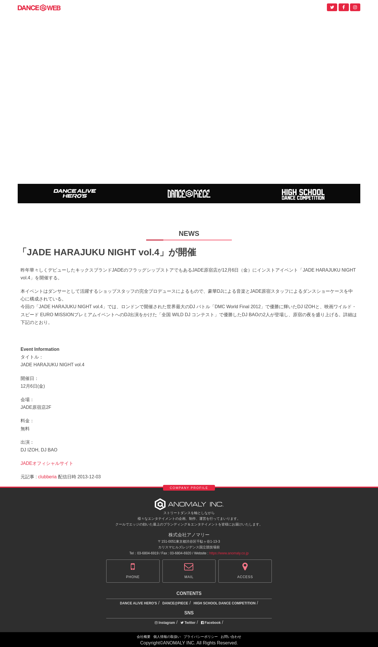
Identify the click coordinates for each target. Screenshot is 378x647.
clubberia (47, 476)
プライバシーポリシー (201, 637)
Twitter (188, 623)
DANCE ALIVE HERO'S (138, 603)
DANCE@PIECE (175, 603)
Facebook (211, 623)
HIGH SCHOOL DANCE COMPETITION (225, 603)
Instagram (165, 623)
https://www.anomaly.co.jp (229, 553)
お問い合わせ (231, 637)
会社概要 (143, 637)
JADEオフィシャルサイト (47, 463)
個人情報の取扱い (167, 637)
